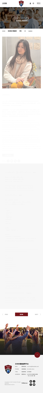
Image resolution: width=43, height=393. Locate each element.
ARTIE (13, 384)
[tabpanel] (21, 63)
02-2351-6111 (30, 369)
